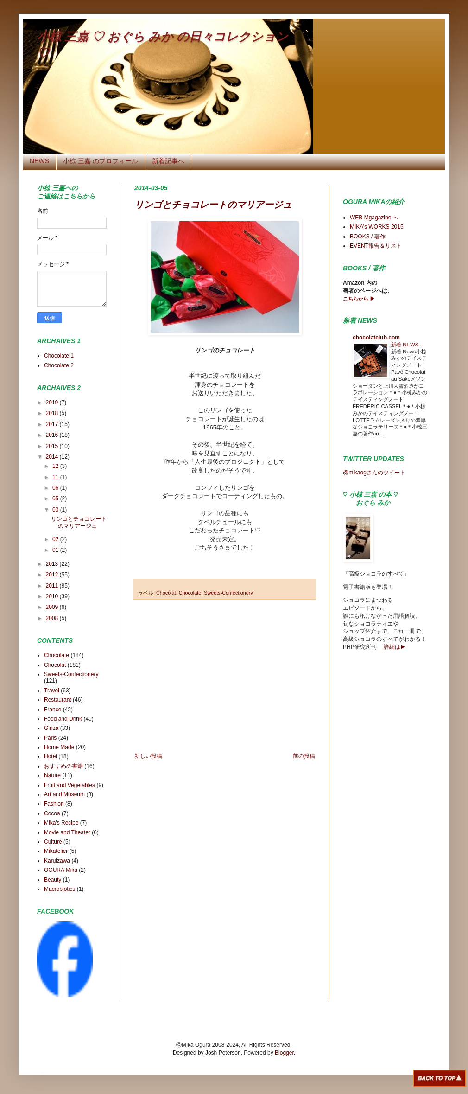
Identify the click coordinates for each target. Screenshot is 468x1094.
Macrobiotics (59, 889)
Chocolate (190, 592)
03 (56, 509)
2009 (53, 607)
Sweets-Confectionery (228, 592)
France (52, 709)
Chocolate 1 (59, 355)
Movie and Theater (67, 832)
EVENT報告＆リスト (376, 246)
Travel (51, 690)
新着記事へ (168, 161)
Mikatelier (56, 851)
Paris (50, 738)
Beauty (52, 879)
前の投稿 (304, 756)
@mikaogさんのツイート (374, 472)
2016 (53, 435)
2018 (53, 413)
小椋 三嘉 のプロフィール (100, 161)
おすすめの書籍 (63, 766)
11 (56, 477)
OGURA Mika (60, 870)
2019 (53, 402)
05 (56, 498)
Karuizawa (57, 860)
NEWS (39, 161)
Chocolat (166, 592)
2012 (53, 574)
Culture (53, 841)
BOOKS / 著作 (368, 236)
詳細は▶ (393, 647)
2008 (53, 618)
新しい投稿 (148, 756)
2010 (53, 596)
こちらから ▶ (359, 298)
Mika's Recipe (61, 822)
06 (56, 488)
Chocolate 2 (59, 365)
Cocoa (52, 813)
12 (56, 466)
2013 (53, 564)
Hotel (50, 756)
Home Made (59, 747)
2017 (53, 424)
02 (56, 539)
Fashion (54, 803)
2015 (53, 446)
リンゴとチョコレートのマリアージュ (213, 204)
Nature (52, 775)
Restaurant (57, 700)
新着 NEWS (405, 344)
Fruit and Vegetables (69, 785)
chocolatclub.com (376, 337)
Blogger (284, 1052)
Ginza (51, 728)
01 (56, 550)
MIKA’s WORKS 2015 (377, 227)
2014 (53, 457)
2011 (53, 585)
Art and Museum (64, 794)
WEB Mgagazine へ (374, 217)
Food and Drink (63, 719)
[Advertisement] (224, 676)
